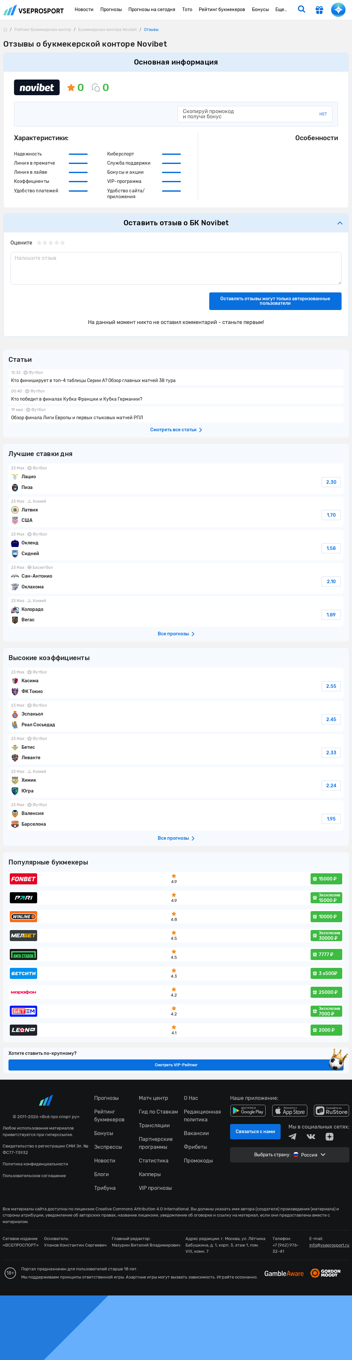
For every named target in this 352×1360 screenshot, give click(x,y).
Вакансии (196, 1133)
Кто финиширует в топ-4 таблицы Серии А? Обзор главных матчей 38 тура (176, 377)
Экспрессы (108, 1147)
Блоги (101, 1174)
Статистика (154, 1161)
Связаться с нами (255, 1131)
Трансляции (154, 1125)
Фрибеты (195, 1147)
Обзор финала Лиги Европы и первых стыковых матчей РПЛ (176, 414)
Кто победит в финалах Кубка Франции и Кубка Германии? (176, 396)
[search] (301, 10)
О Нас (191, 1098)
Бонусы (103, 1133)
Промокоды (198, 1161)
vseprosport (33, 10)
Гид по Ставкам (158, 1112)
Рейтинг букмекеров (109, 1116)
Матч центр (153, 1098)
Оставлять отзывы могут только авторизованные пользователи (275, 301)
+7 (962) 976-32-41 (285, 1248)
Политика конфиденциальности (35, 1163)
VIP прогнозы (155, 1188)
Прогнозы (106, 1098)
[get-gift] (319, 10)
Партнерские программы (156, 1143)
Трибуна (105, 1188)
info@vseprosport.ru (329, 1245)
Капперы (150, 1174)
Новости (104, 1161)
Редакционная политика (202, 1116)
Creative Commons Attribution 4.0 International (142, 1208)
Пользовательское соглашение (34, 1175)
